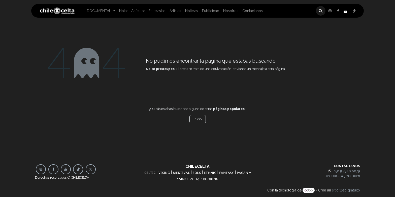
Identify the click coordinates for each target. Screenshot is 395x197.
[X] (338, 10)
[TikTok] (78, 169)
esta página (276, 69)
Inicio (198, 119)
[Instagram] (354, 10)
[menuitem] (101, 11)
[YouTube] (66, 169)
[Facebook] (330, 10)
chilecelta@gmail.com (343, 176)
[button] (320, 11)
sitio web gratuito (346, 190)
